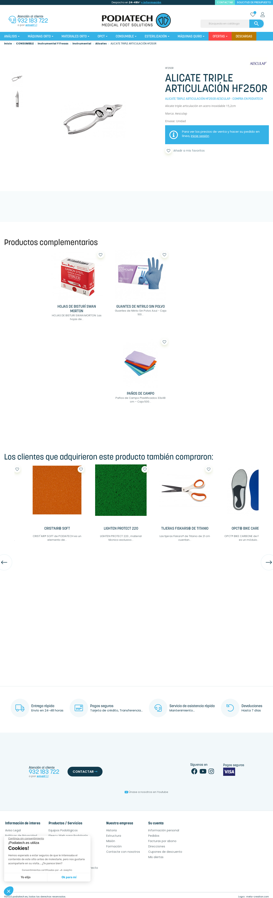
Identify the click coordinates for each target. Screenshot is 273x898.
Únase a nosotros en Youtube (146, 792)
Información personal (163, 830)
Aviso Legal (13, 830)
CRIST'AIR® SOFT (57, 529)
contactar (225, 2)
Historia (111, 830)
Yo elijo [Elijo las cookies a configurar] (25, 877)
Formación (114, 846)
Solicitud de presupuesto (254, 2)
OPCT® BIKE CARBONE (248, 529)
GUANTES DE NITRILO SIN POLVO (140, 307)
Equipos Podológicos (63, 830)
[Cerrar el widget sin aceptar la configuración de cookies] (26, 839)
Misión (110, 841)
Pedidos (153, 836)
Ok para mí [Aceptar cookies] (69, 877)
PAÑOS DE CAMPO (140, 394)
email (31, 25)
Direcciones (156, 846)
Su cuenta (155, 823)
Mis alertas (155, 857)
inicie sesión (200, 136)
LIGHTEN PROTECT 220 (121, 529)
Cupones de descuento (165, 852)
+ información (151, 2)
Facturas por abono (162, 841)
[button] (9, 891)
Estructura (113, 836)
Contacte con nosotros (123, 852)
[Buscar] (232, 24)
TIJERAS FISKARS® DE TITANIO (184, 529)
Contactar (85, 771)
